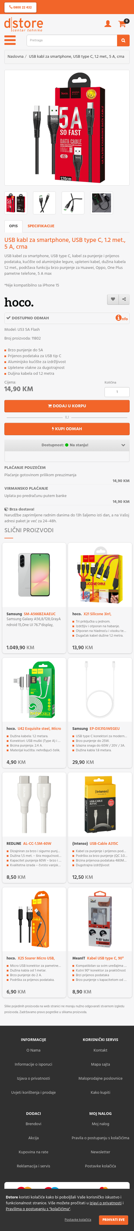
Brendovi (33, 1124)
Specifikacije (41, 226)
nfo (122, 319)
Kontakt (100, 1050)
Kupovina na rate (33, 1152)
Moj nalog (100, 1124)
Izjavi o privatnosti (105, 1203)
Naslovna (16, 56)
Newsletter (100, 1152)
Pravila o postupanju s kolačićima (100, 1138)
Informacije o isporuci (33, 1064)
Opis (13, 226)
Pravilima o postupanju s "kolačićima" (38, 1209)
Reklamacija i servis (33, 1166)
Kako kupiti (100, 1092)
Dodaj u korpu (67, 406)
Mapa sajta (100, 1064)
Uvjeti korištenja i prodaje (33, 1092)
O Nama (34, 1050)
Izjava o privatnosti (33, 1078)
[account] (108, 25)
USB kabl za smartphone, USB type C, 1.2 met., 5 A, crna (76, 56)
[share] (124, 299)
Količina (110, 383)
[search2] (123, 40)
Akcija (33, 1138)
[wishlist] (113, 299)
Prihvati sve (113, 1220)
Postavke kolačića (78, 1220)
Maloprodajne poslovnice (101, 1078)
